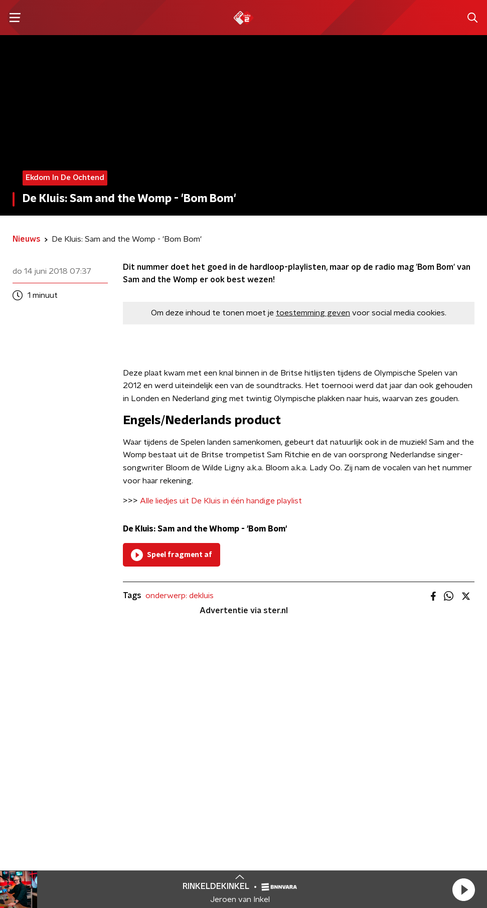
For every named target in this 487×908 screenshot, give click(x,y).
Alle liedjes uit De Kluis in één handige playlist (221, 501)
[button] (463, 889)
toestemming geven (313, 313)
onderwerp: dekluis (179, 596)
